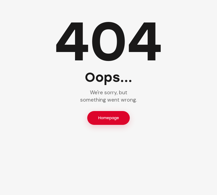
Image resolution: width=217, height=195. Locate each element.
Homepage (108, 118)
